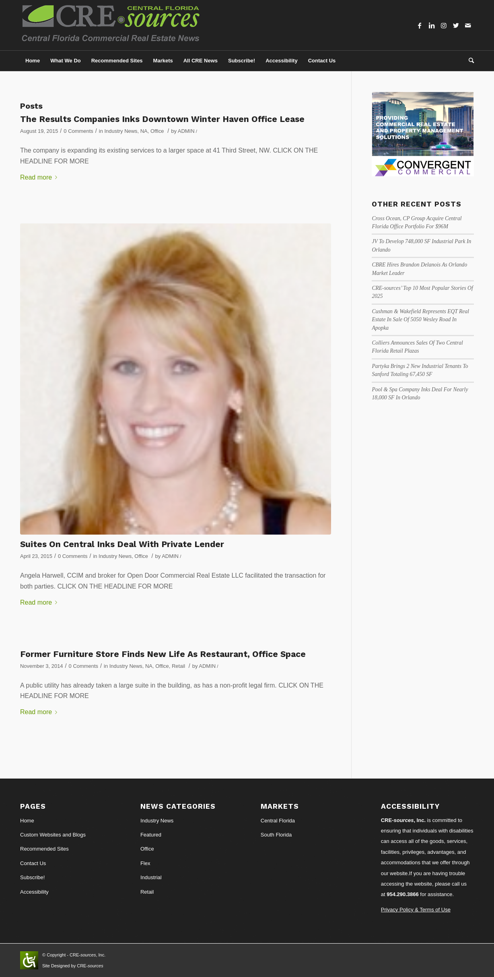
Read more (40, 177)
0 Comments (78, 131)
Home (27, 821)
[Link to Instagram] (444, 25)
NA (144, 131)
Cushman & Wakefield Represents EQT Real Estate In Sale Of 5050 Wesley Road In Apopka (420, 319)
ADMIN (186, 131)
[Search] (468, 61)
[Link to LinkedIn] (432, 25)
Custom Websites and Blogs (53, 835)
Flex (145, 863)
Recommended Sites (44, 849)
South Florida (276, 835)
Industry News (120, 131)
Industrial (151, 877)
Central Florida (278, 821)
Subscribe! (32, 877)
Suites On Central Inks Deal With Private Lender (122, 544)
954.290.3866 (403, 894)
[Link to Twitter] (456, 25)
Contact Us (33, 863)
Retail (178, 666)
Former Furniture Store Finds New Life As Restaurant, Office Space (163, 654)
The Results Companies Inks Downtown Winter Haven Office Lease (162, 119)
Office (157, 131)
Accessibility (34, 892)
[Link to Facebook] (420, 25)
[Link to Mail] (468, 25)
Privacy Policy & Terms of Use (416, 910)
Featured (150, 835)
